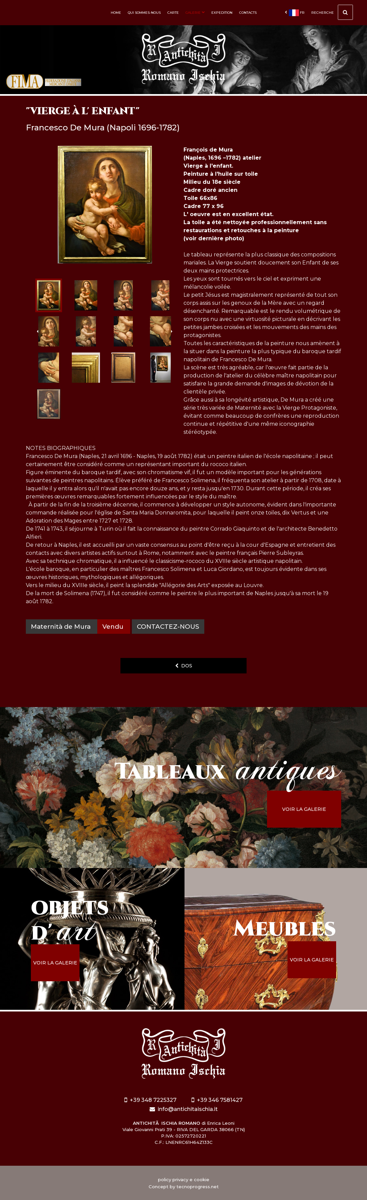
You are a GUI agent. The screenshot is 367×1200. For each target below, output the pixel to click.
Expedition (221, 12)
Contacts (248, 12)
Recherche (332, 13)
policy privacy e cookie (183, 1179)
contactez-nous (168, 626)
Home (116, 12)
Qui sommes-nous (144, 12)
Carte (173, 12)
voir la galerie (304, 809)
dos (183, 666)
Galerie (195, 12)
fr (295, 12)
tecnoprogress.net (197, 1186)
